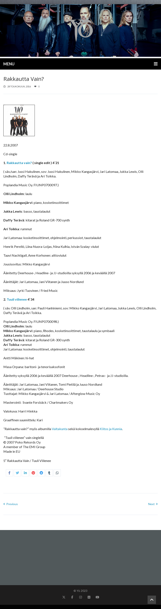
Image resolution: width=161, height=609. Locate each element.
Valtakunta (60, 429)
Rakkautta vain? (19, 163)
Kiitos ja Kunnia (111, 429)
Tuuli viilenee (17, 299)
